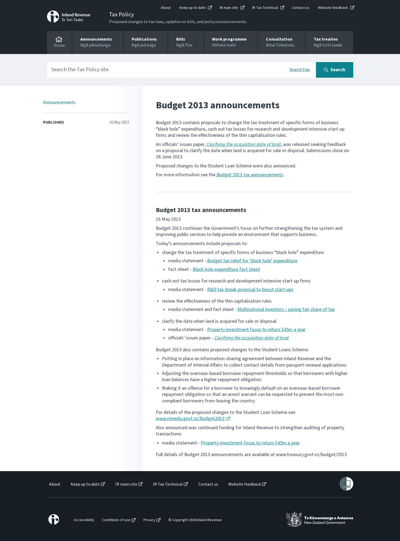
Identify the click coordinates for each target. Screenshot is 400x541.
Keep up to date (192, 7)
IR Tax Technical (265, 7)
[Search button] (334, 70)
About (166, 7)
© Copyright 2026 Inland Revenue (195, 520)
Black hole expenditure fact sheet (226, 269)
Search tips (300, 70)
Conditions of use (116, 520)
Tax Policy (121, 14)
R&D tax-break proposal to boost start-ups (250, 289)
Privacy (149, 520)
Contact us (300, 7)
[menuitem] (54, 484)
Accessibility (84, 520)
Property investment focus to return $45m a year (256, 329)
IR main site (229, 7)
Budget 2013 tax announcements (250, 174)
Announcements (59, 102)
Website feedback (333, 7)
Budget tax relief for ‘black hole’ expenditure (252, 260)
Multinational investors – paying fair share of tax (286, 309)
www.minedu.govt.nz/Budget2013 (190, 418)
